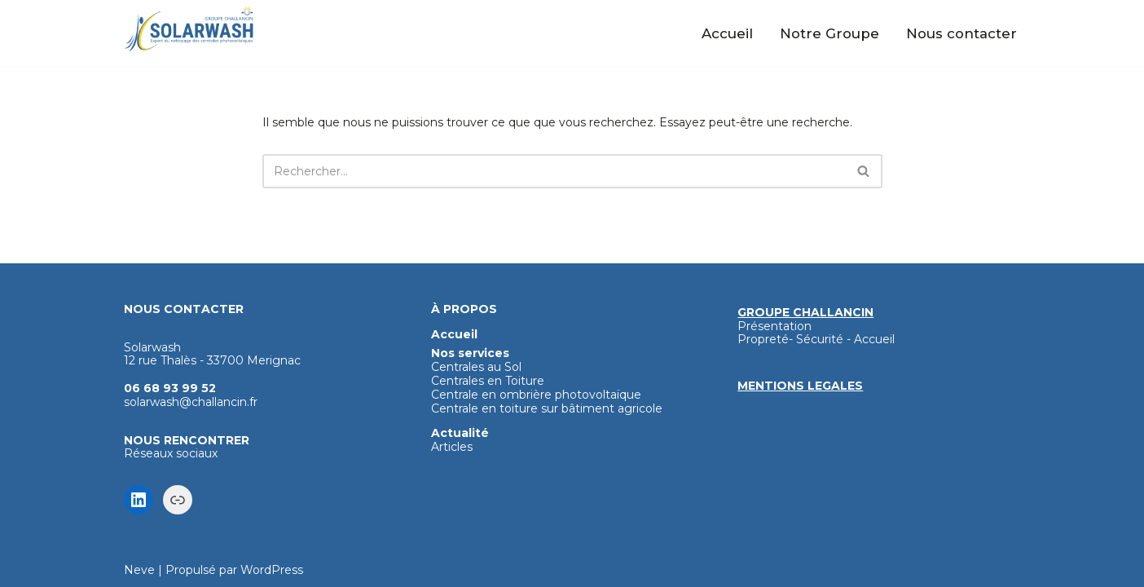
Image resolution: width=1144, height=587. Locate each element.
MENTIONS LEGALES (800, 385)
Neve (139, 570)
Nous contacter (961, 33)
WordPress (271, 570)
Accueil (727, 33)
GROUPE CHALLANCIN (805, 312)
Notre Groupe (829, 33)
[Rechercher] (554, 171)
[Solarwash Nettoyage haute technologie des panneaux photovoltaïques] (189, 29)
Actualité (460, 433)
